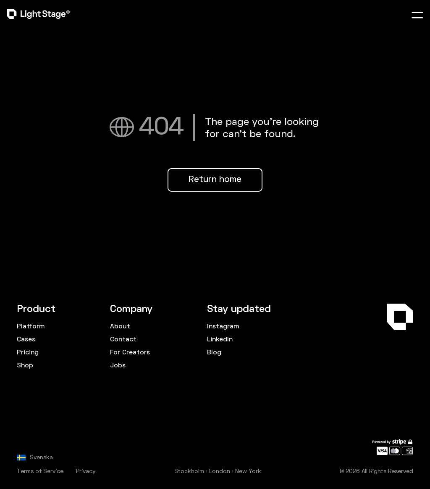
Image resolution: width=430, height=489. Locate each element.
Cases (26, 340)
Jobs (118, 366)
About (120, 327)
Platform (31, 327)
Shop (25, 366)
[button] (417, 15)
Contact (123, 340)
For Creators (130, 353)
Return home (215, 180)
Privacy (86, 471)
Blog (214, 353)
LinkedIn (220, 340)
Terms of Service (40, 471)
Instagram (223, 327)
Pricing (28, 353)
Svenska (41, 457)
